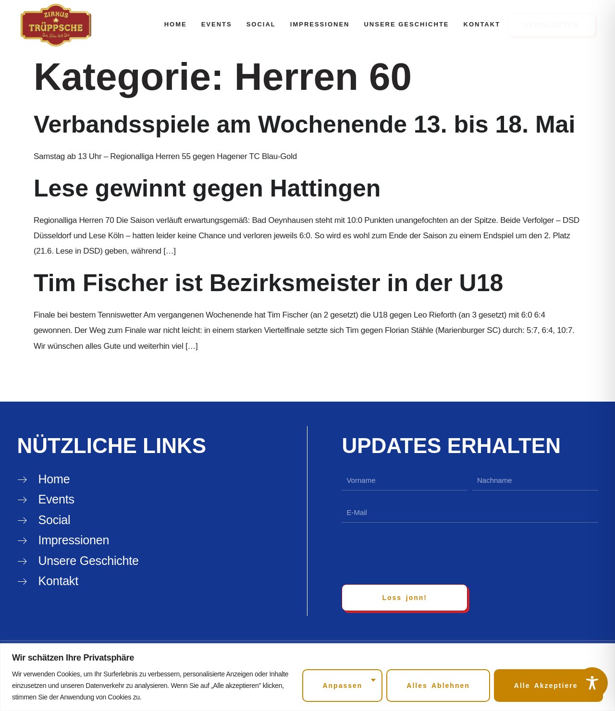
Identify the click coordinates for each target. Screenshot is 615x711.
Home (175, 24)
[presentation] (415, 553)
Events (216, 24)
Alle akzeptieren (548, 685)
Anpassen (342, 685)
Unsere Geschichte (406, 24)
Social (261, 24)
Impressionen (320, 24)
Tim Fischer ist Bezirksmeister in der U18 (268, 283)
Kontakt (482, 24)
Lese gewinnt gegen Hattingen (207, 188)
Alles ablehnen (437, 685)
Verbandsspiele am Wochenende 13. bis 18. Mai (304, 124)
